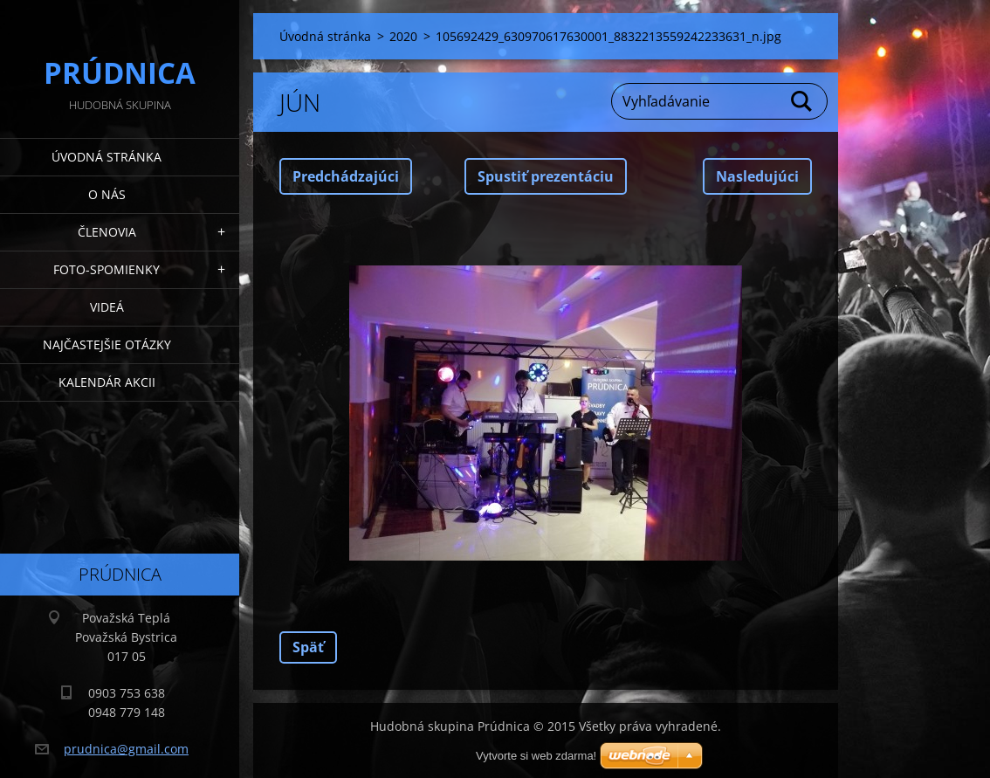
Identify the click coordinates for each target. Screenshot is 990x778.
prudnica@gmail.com (126, 748)
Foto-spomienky (106, 269)
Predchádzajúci (345, 176)
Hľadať (802, 101)
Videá (107, 307)
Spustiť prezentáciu (546, 176)
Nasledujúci (757, 176)
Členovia (107, 232)
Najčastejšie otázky (107, 344)
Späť (308, 647)
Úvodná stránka (107, 156)
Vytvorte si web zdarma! (536, 755)
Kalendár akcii (106, 382)
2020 (403, 36)
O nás (107, 194)
